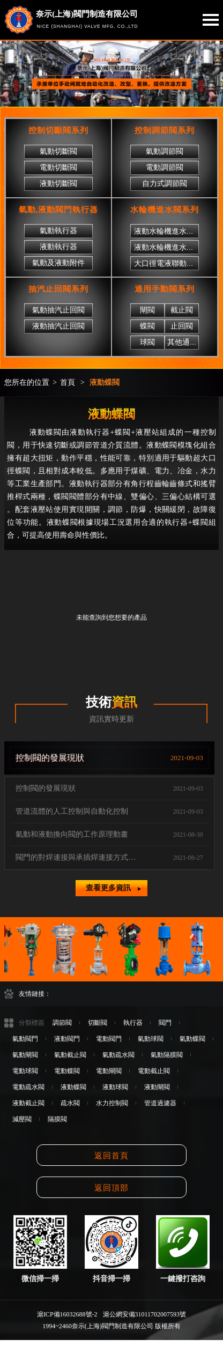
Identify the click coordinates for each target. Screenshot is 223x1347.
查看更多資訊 (113, 888)
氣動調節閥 (164, 151)
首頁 (67, 382)
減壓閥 (22, 1119)
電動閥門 (109, 1039)
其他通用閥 (186, 342)
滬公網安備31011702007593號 (145, 1314)
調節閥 (62, 1022)
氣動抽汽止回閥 (58, 310)
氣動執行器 (58, 231)
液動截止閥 (28, 1103)
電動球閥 (25, 1071)
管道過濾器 (160, 1103)
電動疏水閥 (28, 1087)
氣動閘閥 (25, 1055)
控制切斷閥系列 (58, 130)
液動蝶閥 (105, 382)
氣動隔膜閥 (167, 1055)
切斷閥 (97, 1022)
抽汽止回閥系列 (58, 289)
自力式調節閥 (164, 184)
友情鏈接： (35, 994)
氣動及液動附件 (58, 263)
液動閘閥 (157, 1087)
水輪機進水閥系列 (164, 209)
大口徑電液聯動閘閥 (168, 263)
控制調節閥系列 (165, 130)
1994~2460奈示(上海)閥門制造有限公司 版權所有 (111, 1326)
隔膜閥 (57, 1119)
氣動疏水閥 (118, 1055)
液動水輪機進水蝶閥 (168, 231)
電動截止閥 (154, 1071)
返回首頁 (111, 1155)
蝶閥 (147, 326)
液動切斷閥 (58, 184)
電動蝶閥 (67, 1071)
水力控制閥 (112, 1103)
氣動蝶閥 (192, 1039)
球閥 (147, 342)
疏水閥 (70, 1103)
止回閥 (181, 326)
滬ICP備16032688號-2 (67, 1314)
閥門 (165, 1022)
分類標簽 (31, 1022)
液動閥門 (67, 1039)
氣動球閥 (150, 1039)
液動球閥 (115, 1087)
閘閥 (147, 310)
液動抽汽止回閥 (58, 326)
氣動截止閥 (70, 1055)
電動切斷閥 (58, 167)
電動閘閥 (109, 1071)
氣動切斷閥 (58, 151)
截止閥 (181, 310)
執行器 (133, 1022)
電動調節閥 (164, 167)
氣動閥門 (25, 1039)
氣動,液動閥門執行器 (59, 209)
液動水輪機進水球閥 (168, 247)
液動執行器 (58, 247)
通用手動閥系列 (165, 289)
